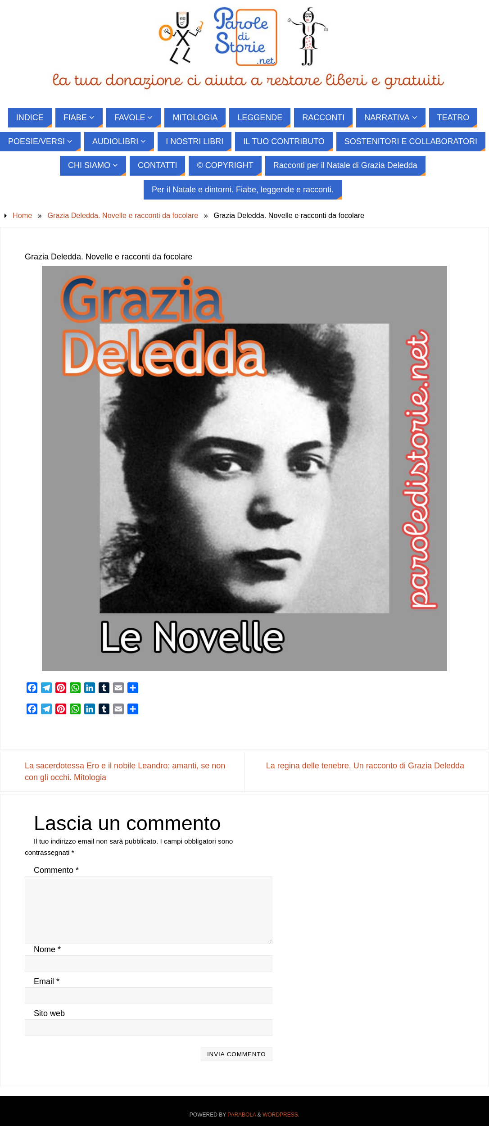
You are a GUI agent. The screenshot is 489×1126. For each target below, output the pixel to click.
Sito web (49, 1013)
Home (22, 215)
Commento (56, 870)
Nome (47, 949)
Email (46, 981)
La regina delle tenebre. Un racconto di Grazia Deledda (365, 765)
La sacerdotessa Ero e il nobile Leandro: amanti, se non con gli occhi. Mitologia (125, 771)
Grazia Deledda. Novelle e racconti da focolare (122, 215)
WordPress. (281, 1115)
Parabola (241, 1115)
